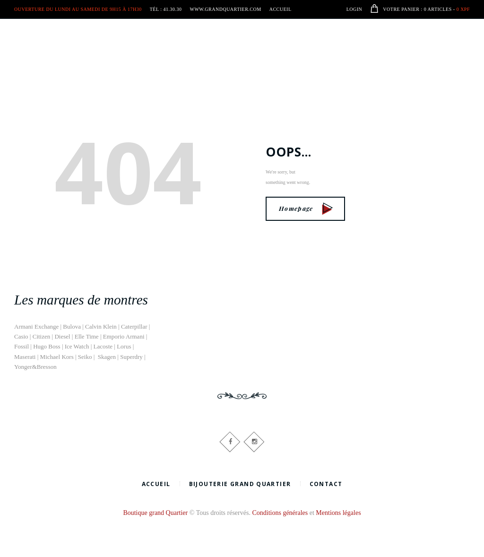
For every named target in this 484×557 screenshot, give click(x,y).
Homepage (306, 208)
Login (354, 9)
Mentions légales (338, 512)
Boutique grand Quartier (155, 512)
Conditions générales (280, 512)
